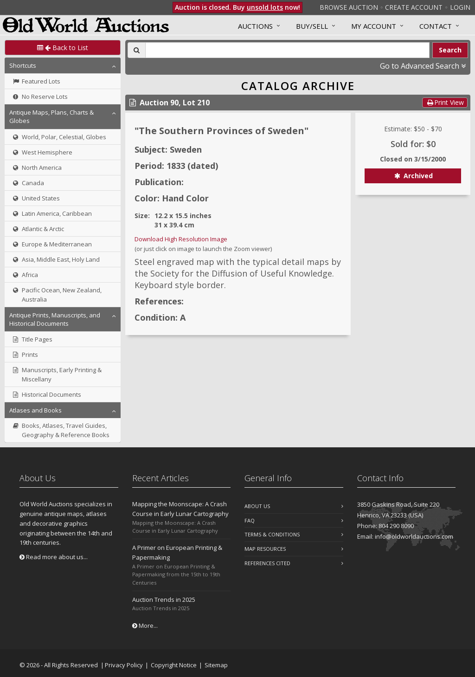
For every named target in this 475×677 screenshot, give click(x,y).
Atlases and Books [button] (35, 410)
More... (145, 625)
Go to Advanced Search (423, 66)
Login (460, 7)
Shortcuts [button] (22, 65)
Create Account (414, 7)
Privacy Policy (124, 665)
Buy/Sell (312, 26)
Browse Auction (349, 7)
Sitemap (216, 665)
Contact (435, 26)
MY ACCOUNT (373, 26)
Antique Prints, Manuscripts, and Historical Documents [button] (54, 319)
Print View (445, 102)
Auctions (255, 26)
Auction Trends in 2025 (163, 599)
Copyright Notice (174, 665)
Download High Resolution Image (181, 239)
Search (450, 49)
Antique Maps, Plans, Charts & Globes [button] (51, 116)
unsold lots (265, 7)
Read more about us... (53, 557)
